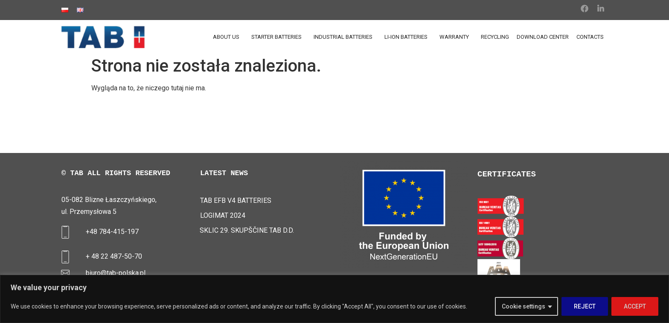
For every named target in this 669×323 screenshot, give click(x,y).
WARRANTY (456, 37)
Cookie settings (523, 306)
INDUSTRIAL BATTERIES (345, 37)
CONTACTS (590, 37)
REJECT (585, 306)
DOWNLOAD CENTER (543, 37)
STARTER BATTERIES (278, 37)
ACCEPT (635, 306)
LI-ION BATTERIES (408, 37)
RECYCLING (495, 37)
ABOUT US (228, 37)
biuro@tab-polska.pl (115, 273)
